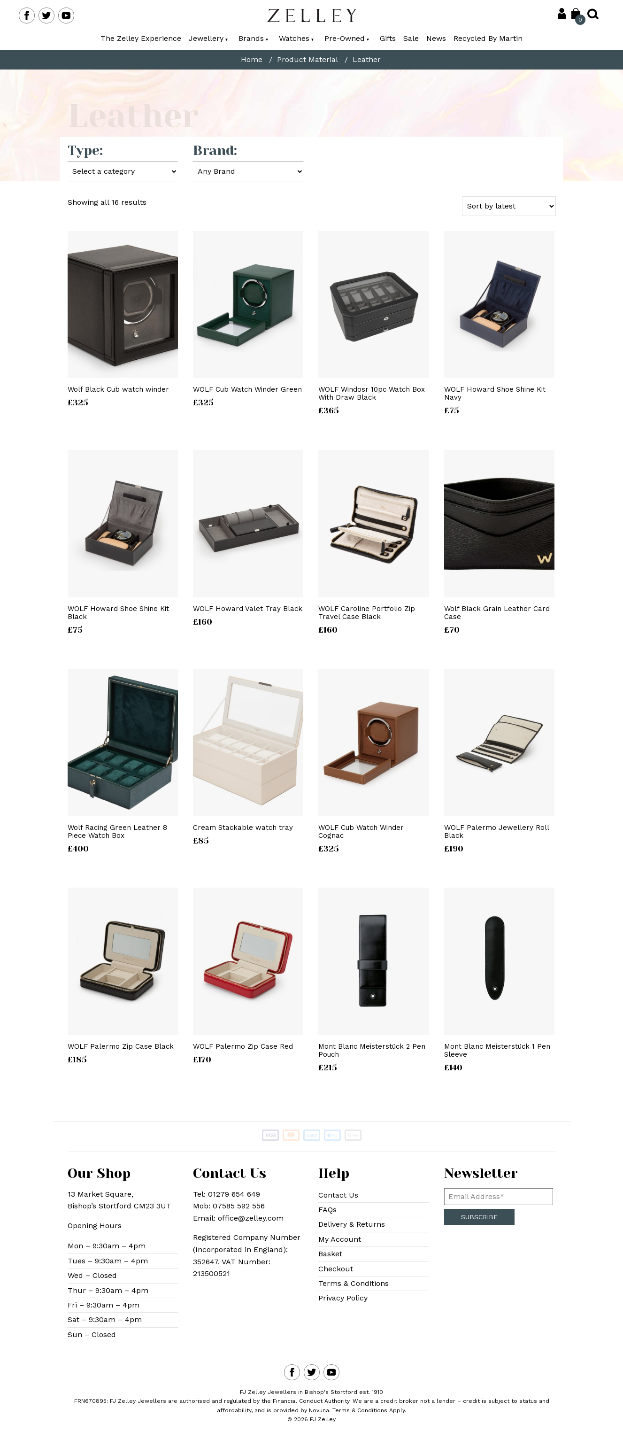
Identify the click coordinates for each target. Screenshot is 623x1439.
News (436, 38)
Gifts (388, 38)
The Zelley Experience (140, 38)
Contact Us (338, 1195)
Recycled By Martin (488, 38)
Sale (411, 38)
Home (251, 59)
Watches (296, 38)
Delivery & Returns (351, 1224)
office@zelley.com (251, 1218)
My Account (339, 1239)
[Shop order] (509, 206)
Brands (253, 38)
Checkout (335, 1268)
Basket (330, 1253)
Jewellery (208, 38)
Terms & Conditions (353, 1283)
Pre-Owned (346, 38)
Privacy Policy (343, 1297)
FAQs (327, 1209)
